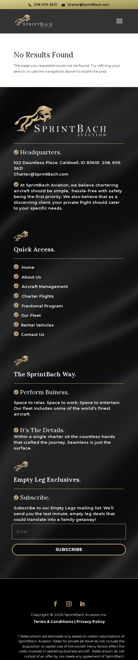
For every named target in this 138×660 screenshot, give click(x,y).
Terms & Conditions (53, 621)
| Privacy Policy (89, 621)
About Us (31, 277)
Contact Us (31, 334)
